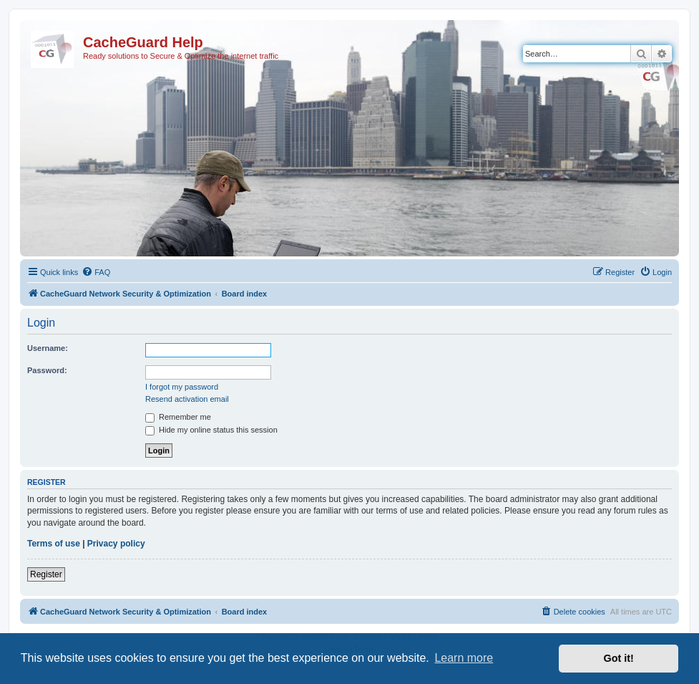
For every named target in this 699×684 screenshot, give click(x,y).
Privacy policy (116, 544)
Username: (47, 348)
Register (46, 574)
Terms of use (53, 544)
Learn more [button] (463, 658)
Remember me (178, 417)
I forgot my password (181, 386)
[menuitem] (96, 272)
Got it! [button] (619, 658)
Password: (47, 370)
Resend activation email (187, 399)
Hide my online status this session (211, 429)
